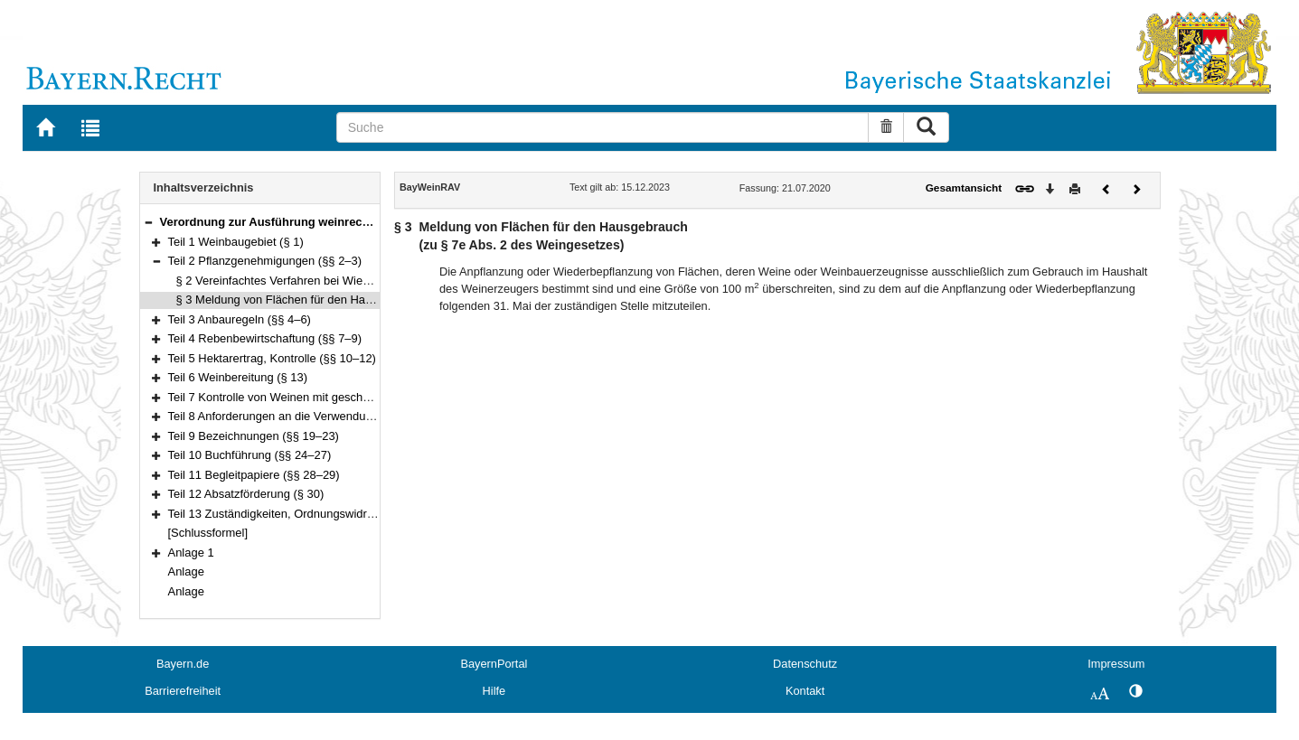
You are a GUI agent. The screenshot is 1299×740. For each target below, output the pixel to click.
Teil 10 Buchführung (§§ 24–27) (250, 455)
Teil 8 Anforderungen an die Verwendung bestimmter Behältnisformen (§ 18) (365, 416)
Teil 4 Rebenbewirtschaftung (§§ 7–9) (265, 338)
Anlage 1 (191, 552)
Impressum (1115, 663)
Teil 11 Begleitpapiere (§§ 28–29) (254, 475)
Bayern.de (182, 663)
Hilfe (494, 691)
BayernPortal (493, 663)
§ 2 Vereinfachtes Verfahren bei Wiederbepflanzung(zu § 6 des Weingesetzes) (379, 280)
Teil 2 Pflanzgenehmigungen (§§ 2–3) (265, 260)
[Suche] (603, 127)
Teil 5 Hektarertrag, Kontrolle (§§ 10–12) (272, 358)
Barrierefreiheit (183, 691)
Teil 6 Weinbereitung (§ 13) (238, 377)
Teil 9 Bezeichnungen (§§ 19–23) (253, 436)
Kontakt (805, 691)
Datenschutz (805, 663)
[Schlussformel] (208, 532)
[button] (148, 222)
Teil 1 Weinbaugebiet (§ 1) (236, 241)
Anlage (186, 571)
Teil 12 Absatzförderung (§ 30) (246, 494)
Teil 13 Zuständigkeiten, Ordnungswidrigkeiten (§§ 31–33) (317, 513)
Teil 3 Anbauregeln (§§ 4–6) (239, 319)
